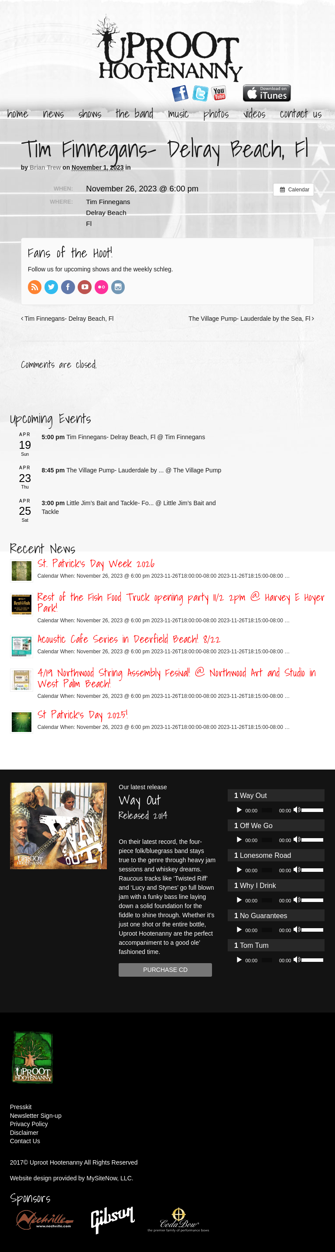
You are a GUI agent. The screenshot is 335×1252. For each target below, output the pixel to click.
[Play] (239, 810)
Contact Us (300, 113)
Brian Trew (45, 167)
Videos (254, 113)
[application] (276, 810)
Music (178, 113)
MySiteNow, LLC (108, 1178)
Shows (90, 113)
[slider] (267, 810)
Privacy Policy (29, 1123)
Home (17, 113)
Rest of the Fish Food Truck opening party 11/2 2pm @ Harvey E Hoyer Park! (181, 602)
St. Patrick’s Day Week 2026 (96, 563)
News (53, 113)
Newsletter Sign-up (36, 1115)
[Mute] (298, 810)
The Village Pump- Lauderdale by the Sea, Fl (251, 318)
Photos (216, 113)
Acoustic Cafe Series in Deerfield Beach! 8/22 (129, 639)
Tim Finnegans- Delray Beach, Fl (67, 318)
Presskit (21, 1106)
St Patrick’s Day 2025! (83, 714)
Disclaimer (24, 1132)
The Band (134, 113)
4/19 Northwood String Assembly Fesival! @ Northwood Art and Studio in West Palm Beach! (177, 678)
